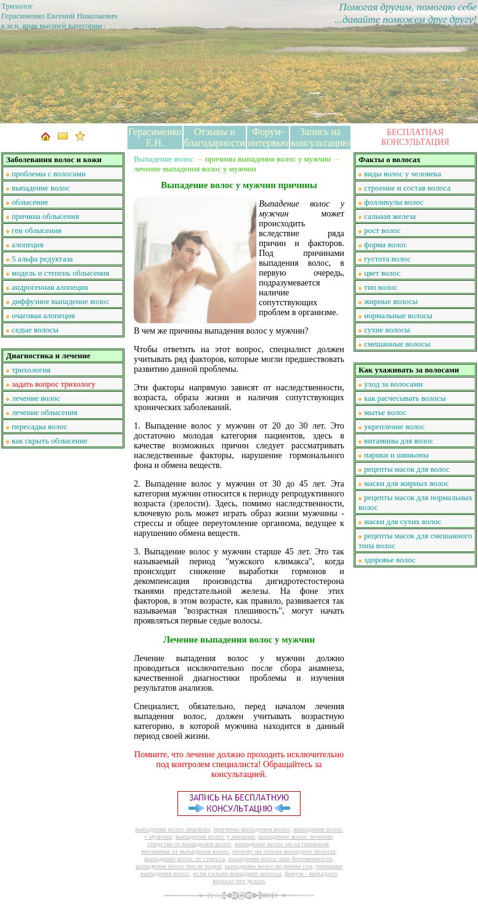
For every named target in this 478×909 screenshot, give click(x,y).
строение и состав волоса (407, 187)
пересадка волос (39, 426)
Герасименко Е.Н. (155, 137)
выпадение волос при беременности (280, 858)
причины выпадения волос (251, 829)
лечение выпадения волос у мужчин (195, 168)
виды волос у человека (402, 173)
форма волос (385, 244)
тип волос (380, 287)
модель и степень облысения (60, 273)
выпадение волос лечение (296, 836)
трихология (31, 369)
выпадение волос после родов (178, 866)
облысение (30, 202)
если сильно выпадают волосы (237, 873)
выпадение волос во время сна (268, 866)
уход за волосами (393, 384)
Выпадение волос (163, 158)
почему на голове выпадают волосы (283, 851)
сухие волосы (387, 329)
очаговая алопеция (43, 315)
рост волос (382, 230)
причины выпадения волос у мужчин (268, 158)
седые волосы (35, 329)
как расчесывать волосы (405, 398)
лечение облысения (45, 412)
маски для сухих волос (402, 521)
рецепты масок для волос (407, 469)
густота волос (387, 258)
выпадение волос (41, 187)
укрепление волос (394, 426)
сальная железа (390, 216)
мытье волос (385, 412)
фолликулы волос (394, 202)
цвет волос (382, 273)
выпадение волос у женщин (215, 836)
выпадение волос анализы (172, 829)
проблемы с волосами (49, 173)
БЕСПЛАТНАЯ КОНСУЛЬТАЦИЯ (415, 137)
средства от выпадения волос (190, 843)
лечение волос (36, 398)
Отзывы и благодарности (214, 137)
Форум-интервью (268, 137)
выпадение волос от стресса (184, 858)
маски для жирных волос (406, 483)
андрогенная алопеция (50, 287)
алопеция (28, 244)
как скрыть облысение (49, 440)
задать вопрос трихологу (53, 384)
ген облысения (37, 230)
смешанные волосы (397, 343)
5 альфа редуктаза (42, 258)
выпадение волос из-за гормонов (282, 843)
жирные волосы (391, 301)
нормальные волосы (398, 315)
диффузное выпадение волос (61, 301)
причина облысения (45, 216)
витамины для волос (399, 440)
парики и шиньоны (396, 454)
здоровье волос (390, 559)
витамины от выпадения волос (185, 851)
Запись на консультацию (320, 137)
